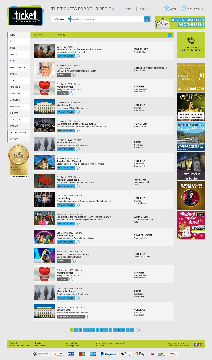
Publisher (39, 343)
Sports (13, 74)
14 (128, 330)
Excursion (15, 87)
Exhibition (15, 94)
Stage (12, 48)
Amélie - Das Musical (69, 161)
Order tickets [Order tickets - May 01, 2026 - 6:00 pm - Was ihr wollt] (65, 112)
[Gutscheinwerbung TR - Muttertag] (191, 225)
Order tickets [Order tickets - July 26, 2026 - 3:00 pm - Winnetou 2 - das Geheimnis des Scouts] (65, 56)
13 (123, 330)
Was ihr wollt (64, 105)
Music (12, 41)
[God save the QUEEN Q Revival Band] (191, 107)
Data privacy (40, 345)
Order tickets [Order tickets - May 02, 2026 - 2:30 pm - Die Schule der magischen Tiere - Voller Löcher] (65, 223)
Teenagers (15, 120)
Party (12, 61)
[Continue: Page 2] (138, 331)
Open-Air (14, 126)
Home (12, 35)
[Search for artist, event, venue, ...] (107, 19)
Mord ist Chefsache (68, 179)
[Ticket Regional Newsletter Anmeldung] (180, 22)
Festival (14, 54)
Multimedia (15, 100)
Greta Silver (63, 68)
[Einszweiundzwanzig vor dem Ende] (191, 195)
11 (115, 330)
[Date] (60, 19)
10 (110, 330)
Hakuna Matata (65, 235)
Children (14, 113)
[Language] (147, 9)
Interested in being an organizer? (110, 343)
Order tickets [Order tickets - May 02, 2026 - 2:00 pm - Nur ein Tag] (65, 205)
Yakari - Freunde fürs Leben (73, 254)
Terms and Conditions (19, 345)
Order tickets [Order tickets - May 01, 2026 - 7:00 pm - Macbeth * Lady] (65, 149)
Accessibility (71, 343)
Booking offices (72, 345)
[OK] (147, 19)
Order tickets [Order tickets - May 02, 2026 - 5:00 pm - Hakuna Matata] (65, 242)
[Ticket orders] (191, 48)
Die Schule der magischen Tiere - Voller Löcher (84, 216)
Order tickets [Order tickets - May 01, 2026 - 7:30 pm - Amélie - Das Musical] (65, 167)
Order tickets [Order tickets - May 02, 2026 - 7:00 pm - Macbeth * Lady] (65, 298)
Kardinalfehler (65, 86)
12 (119, 330)
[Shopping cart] (193, 9)
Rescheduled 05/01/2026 (70, 316)
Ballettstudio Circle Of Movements (76, 123)
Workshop (15, 107)
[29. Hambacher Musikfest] (191, 77)
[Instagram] (200, 346)
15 (132, 330)
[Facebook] (196, 346)
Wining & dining (17, 67)
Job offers (100, 345)
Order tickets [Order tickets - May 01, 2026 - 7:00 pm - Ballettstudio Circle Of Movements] (65, 130)
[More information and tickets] (44, 50)
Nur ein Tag (63, 198)
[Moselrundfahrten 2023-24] (191, 136)
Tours (12, 81)
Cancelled (63, 74)
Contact (14, 139)
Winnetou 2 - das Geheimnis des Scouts (79, 49)
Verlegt (62, 93)
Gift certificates (18, 133)
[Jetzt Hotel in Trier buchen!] (191, 166)
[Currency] (133, 9)
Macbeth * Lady (66, 142)
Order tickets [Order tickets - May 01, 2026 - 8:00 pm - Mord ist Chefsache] (65, 186)
